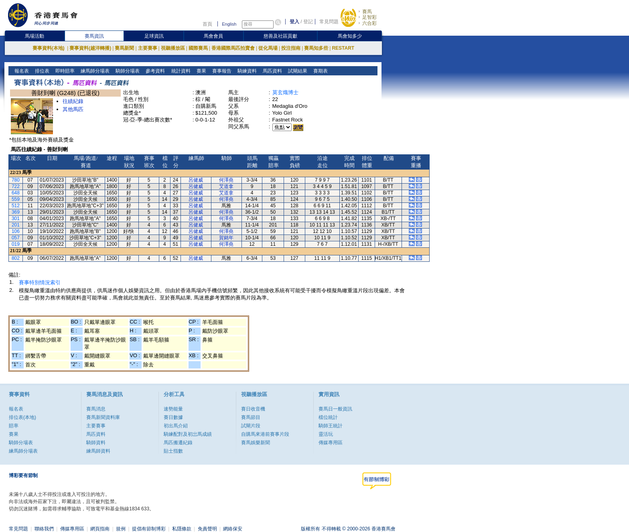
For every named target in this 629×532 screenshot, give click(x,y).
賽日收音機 (253, 409)
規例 (121, 529)
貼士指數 (173, 451)
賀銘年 (226, 238)
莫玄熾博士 (285, 92)
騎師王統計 (331, 426)
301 (16, 218)
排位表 (41, 71)
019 (16, 244)
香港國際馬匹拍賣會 (233, 48)
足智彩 (369, 17)
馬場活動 (34, 36)
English (229, 24)
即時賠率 (64, 71)
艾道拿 (226, 186)
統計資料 (180, 71)
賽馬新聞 (124, 48)
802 (16, 258)
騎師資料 (96, 442)
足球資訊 (154, 36)
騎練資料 (246, 71)
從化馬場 (268, 48)
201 (16, 225)
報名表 (21, 71)
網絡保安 (232, 529)
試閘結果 (296, 71)
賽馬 (367, 11)
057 (16, 238)
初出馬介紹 (176, 426)
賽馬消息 (96, 409)
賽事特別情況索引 (40, 282)
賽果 (200, 71)
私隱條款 (181, 529)
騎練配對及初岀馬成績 (188, 434)
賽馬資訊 (94, 36)
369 (16, 212)
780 (16, 180)
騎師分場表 (127, 71)
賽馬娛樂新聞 (255, 442)
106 (16, 231)
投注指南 (290, 48)
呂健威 (196, 180)
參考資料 (154, 71)
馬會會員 (213, 36)
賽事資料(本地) (49, 48)
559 (16, 199)
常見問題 (329, 21)
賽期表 (319, 71)
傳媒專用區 (331, 442)
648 (16, 193)
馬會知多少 (350, 36)
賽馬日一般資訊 (335, 409)
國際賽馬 (198, 48)
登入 (294, 21)
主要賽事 (147, 48)
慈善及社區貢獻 (280, 36)
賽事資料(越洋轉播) (90, 48)
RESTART (343, 48)
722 (16, 186)
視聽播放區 (173, 48)
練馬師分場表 (94, 71)
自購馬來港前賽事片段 (265, 434)
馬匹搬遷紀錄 (178, 442)
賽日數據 (173, 417)
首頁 (207, 24)
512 (16, 205)
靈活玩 (326, 434)
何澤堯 (226, 180)
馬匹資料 (271, 71)
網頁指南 (100, 529)
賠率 (13, 426)
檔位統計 (328, 417)
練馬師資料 (98, 451)
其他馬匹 (73, 109)
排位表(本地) (22, 417)
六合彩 (369, 23)
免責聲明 (207, 529)
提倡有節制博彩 (149, 529)
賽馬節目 (250, 417)
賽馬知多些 (316, 48)
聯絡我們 (44, 529)
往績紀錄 (73, 101)
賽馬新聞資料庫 (103, 417)
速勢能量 (173, 409)
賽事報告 (221, 71)
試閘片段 (250, 426)
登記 (308, 21)
